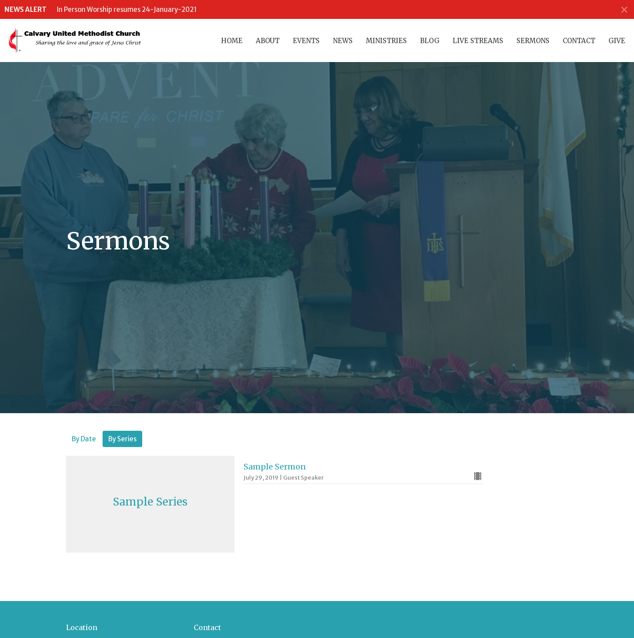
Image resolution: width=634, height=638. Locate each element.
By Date (84, 439)
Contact (579, 41)
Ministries (386, 41)
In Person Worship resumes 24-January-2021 (127, 9)
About (268, 41)
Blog (429, 41)
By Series (122, 439)
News (343, 41)
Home (232, 41)
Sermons (532, 41)
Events (306, 41)
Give (616, 41)
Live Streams (478, 41)
